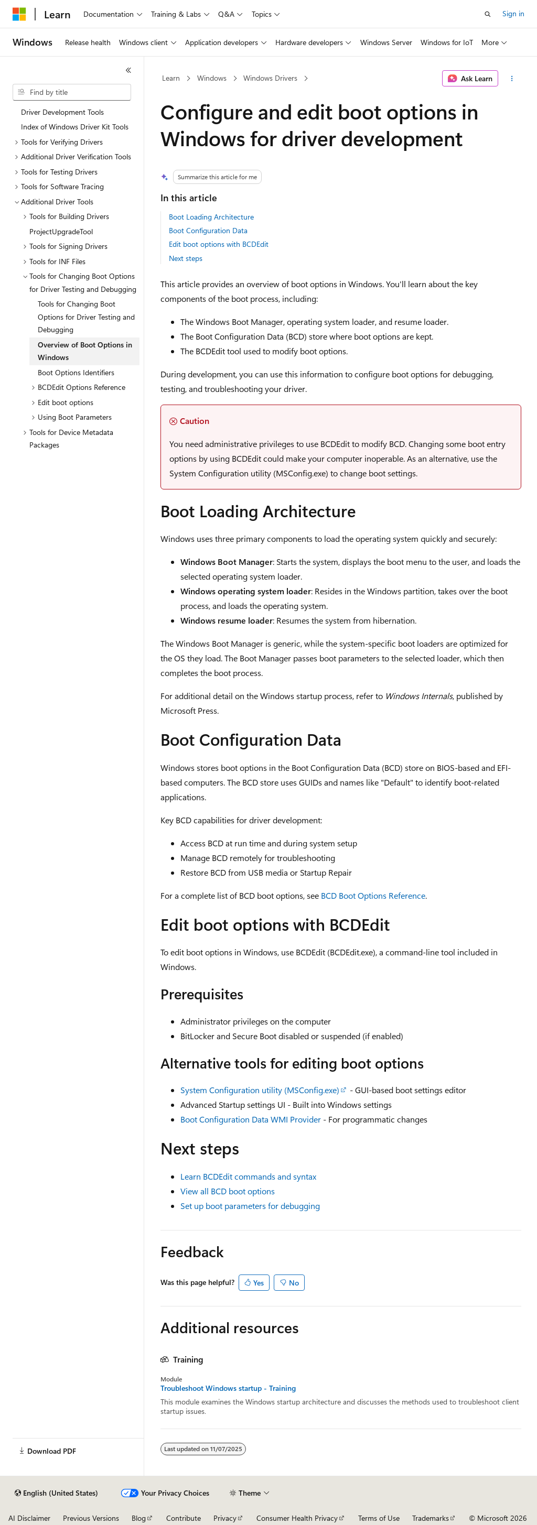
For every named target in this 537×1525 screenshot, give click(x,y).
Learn (171, 78)
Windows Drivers (270, 78)
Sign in (513, 13)
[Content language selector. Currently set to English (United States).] (56, 1493)
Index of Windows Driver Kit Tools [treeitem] (74, 127)
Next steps (185, 258)
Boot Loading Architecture (211, 217)
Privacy (225, 1518)
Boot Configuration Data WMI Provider (250, 1119)
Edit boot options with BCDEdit (218, 244)
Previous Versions (91, 1518)
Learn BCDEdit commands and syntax (248, 1176)
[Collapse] (128, 70)
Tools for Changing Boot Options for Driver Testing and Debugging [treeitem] (86, 316)
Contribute (183, 1518)
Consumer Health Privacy (297, 1518)
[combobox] (72, 92)
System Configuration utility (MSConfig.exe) (259, 1089)
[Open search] (487, 14)
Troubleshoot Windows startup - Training (228, 1388)
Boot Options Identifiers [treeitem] (76, 372)
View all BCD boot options (227, 1190)
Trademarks (430, 1518)
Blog (139, 1518)
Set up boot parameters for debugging (250, 1205)
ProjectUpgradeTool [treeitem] (61, 231)
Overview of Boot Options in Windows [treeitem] (85, 351)
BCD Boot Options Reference (373, 895)
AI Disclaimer (29, 1518)
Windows (212, 78)
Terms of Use (379, 1518)
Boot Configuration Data (208, 230)
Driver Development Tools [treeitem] (62, 112)
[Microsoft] (19, 14)
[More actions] (511, 78)
